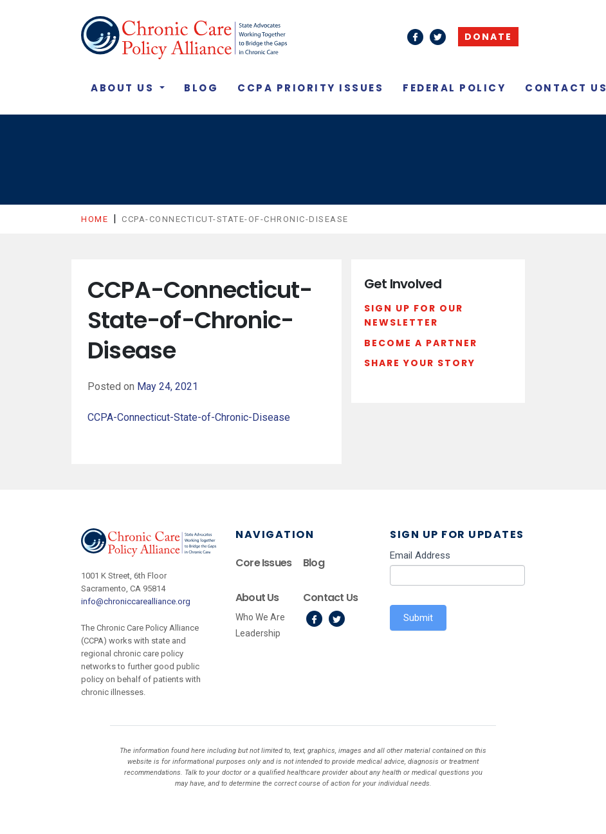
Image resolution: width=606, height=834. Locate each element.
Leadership (257, 633)
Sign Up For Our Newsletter (413, 315)
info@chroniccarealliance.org (135, 601)
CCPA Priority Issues (310, 88)
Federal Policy (454, 88)
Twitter (337, 619)
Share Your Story (419, 363)
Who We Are (260, 617)
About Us (124, 88)
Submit (418, 618)
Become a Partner (420, 343)
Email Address (420, 555)
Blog (201, 88)
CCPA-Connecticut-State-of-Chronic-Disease (188, 417)
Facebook (314, 619)
